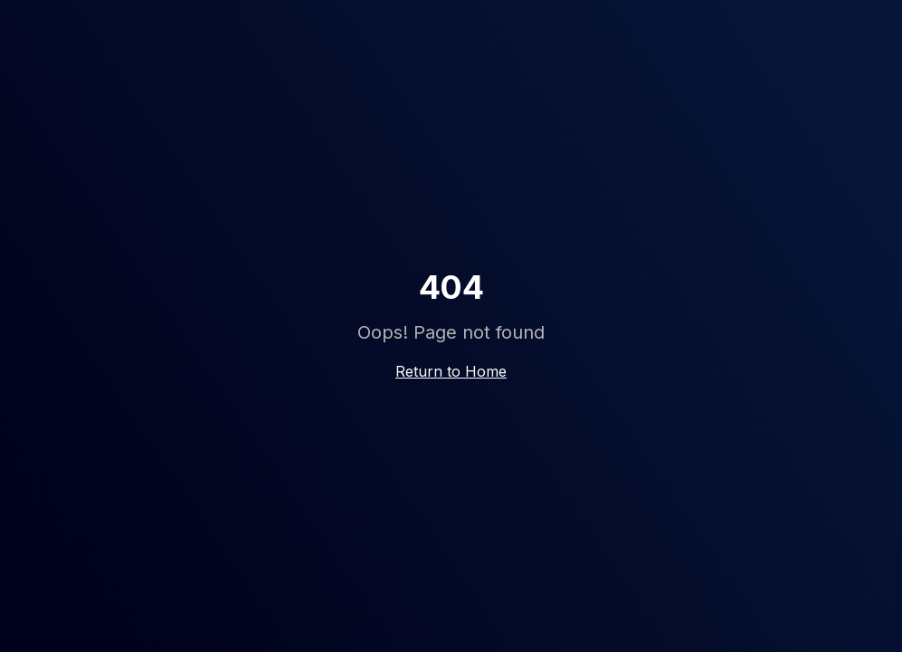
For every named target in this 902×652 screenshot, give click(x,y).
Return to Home (451, 371)
